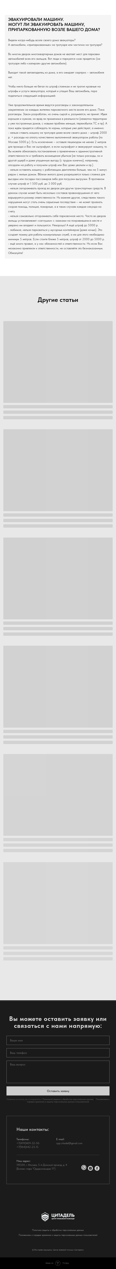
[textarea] (58, 1076)
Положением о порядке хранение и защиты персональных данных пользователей (68, 1105)
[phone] (58, 1057)
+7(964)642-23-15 (27, 1152)
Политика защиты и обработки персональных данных (58, 1230)
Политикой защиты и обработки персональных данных (68, 1104)
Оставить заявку (58, 1096)
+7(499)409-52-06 (27, 1148)
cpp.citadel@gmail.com (69, 1148)
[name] (58, 1045)
